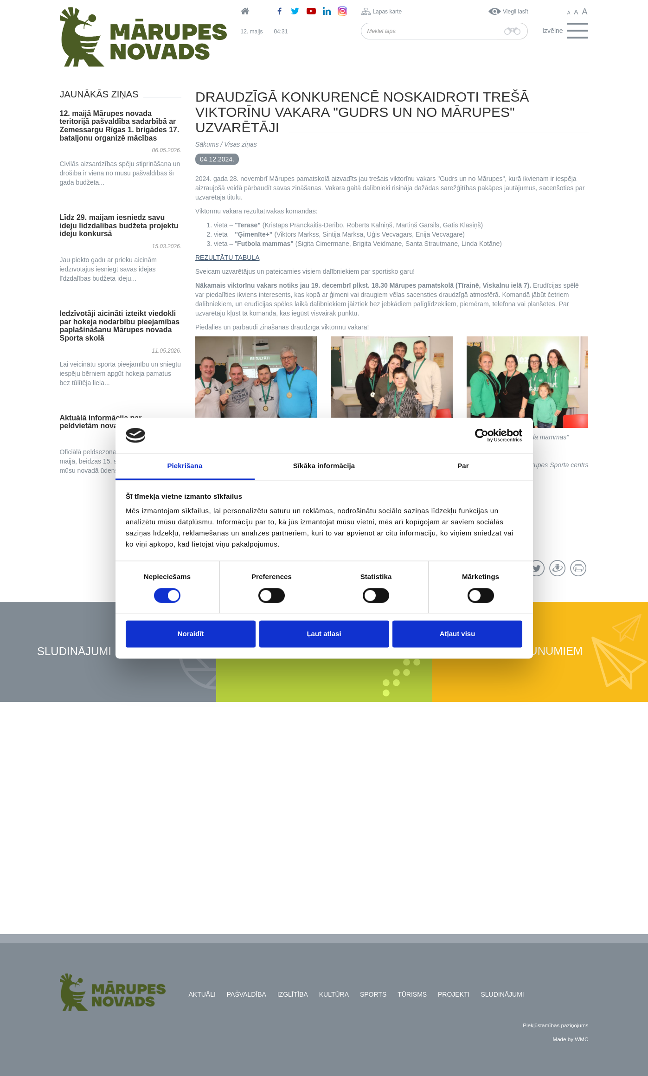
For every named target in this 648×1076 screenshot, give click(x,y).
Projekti (453, 994)
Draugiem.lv (557, 568)
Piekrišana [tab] (184, 466)
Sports (373, 994)
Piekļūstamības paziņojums (555, 1025)
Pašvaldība (246, 994)
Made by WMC (570, 1039)
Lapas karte (387, 11)
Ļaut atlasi (324, 634)
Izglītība (292, 994)
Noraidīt (191, 634)
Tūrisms (412, 994)
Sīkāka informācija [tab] (324, 466)
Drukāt (578, 568)
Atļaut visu (457, 634)
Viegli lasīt (515, 11)
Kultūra (334, 994)
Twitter (536, 568)
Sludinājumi (74, 651)
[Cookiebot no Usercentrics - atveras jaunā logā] (481, 435)
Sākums (207, 144)
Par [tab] (463, 466)
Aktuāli (202, 994)
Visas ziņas (240, 144)
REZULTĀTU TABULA (227, 257)
